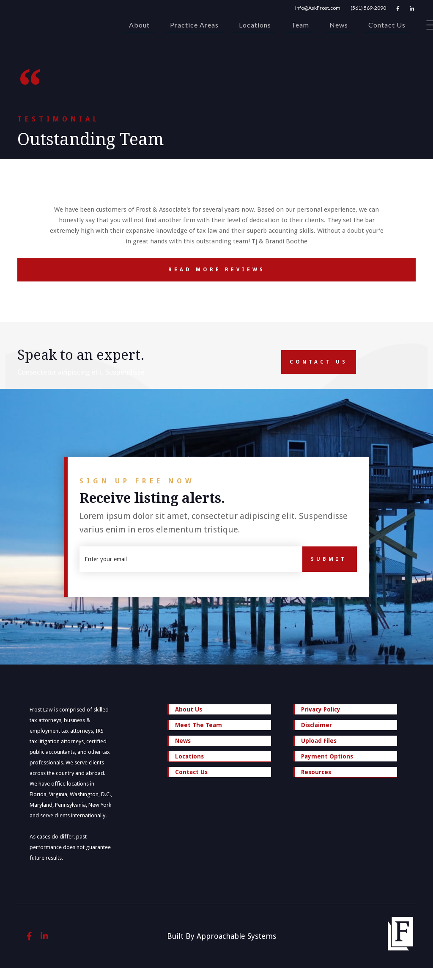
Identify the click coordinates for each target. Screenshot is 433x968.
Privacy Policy (320, 709)
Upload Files (319, 740)
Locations (255, 25)
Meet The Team (198, 725)
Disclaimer (316, 725)
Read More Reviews (141, 269)
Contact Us (387, 25)
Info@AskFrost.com (317, 8)
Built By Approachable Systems (221, 936)
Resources (346, 773)
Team (300, 25)
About (139, 25)
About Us (188, 709)
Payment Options (327, 756)
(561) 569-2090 (368, 8)
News (338, 25)
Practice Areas (194, 25)
